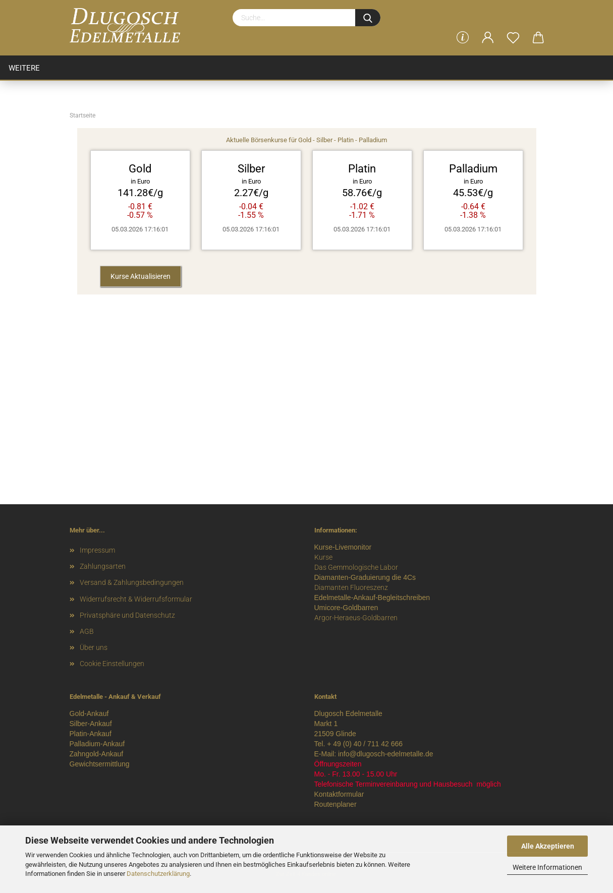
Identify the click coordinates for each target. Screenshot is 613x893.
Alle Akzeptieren (547, 846)
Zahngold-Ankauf (97, 754)
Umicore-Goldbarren (346, 608)
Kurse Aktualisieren (140, 276)
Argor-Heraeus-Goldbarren (356, 618)
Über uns (93, 647)
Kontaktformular (339, 794)
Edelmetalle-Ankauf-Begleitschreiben (372, 597)
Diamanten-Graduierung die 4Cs (365, 577)
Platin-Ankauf (91, 734)
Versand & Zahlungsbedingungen (132, 582)
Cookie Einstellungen (112, 664)
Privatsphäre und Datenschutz (127, 615)
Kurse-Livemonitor (343, 547)
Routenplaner (335, 804)
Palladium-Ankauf (97, 744)
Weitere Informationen (547, 867)
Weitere (24, 68)
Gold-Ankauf (89, 713)
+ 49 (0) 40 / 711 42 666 (365, 744)
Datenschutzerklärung (158, 873)
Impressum (97, 550)
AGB (87, 631)
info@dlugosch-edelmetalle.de (385, 754)
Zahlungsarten (103, 566)
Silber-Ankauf (91, 724)
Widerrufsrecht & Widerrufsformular (136, 599)
